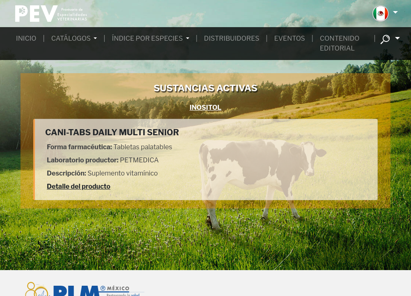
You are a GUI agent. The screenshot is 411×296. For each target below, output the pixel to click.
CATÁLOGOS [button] (71, 38)
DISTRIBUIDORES (231, 38)
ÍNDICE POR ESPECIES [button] (148, 38)
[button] (384, 13)
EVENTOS (289, 38)
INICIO (26, 38)
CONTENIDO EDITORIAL (340, 43)
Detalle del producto (78, 186)
